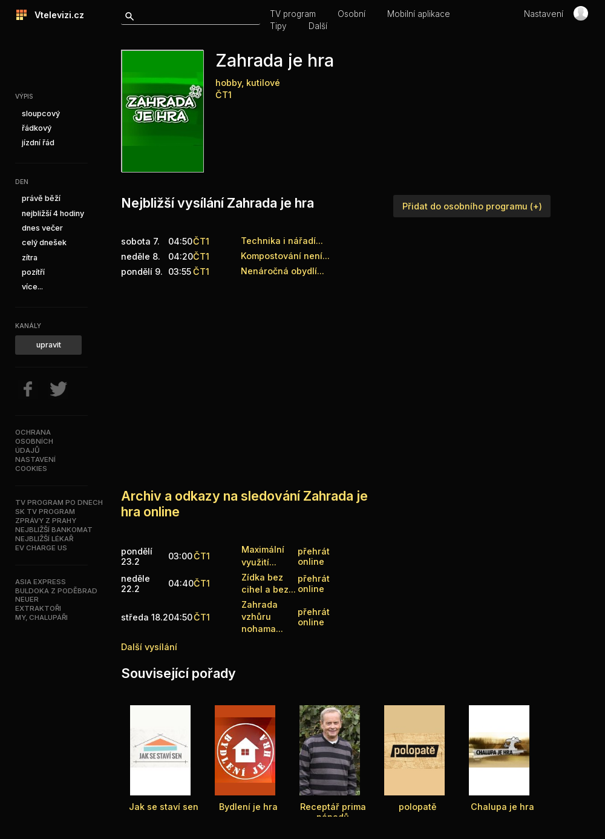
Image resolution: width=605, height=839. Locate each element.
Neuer (27, 599)
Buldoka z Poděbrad (56, 591)
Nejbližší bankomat (54, 529)
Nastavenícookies (35, 464)
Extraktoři (38, 608)
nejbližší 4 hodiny (53, 213)
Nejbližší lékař (44, 539)
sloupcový (41, 113)
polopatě (417, 806)
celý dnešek (44, 242)
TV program (293, 14)
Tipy (278, 26)
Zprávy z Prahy (45, 520)
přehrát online (314, 556)
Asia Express (40, 581)
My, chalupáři (41, 617)
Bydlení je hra (248, 806)
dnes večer (42, 227)
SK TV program (45, 511)
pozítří (33, 272)
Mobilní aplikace (418, 14)
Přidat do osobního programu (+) (472, 206)
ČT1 (223, 95)
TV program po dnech (59, 502)
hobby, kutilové (247, 82)
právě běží (41, 198)
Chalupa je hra (502, 806)
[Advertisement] (334, 377)
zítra (30, 257)
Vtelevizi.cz (55, 15)
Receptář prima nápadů (333, 811)
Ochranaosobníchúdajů (34, 441)
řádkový (36, 128)
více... (32, 286)
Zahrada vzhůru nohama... (262, 616)
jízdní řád (38, 142)
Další (318, 26)
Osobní (351, 14)
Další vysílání (149, 647)
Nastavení (543, 14)
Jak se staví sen (163, 806)
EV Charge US (41, 548)
